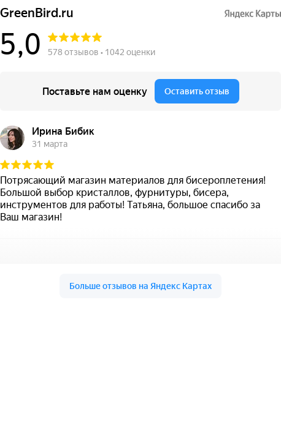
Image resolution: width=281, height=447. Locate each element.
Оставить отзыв (196, 91)
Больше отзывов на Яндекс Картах (140, 286)
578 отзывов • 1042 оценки (101, 52)
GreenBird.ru (37, 13)
